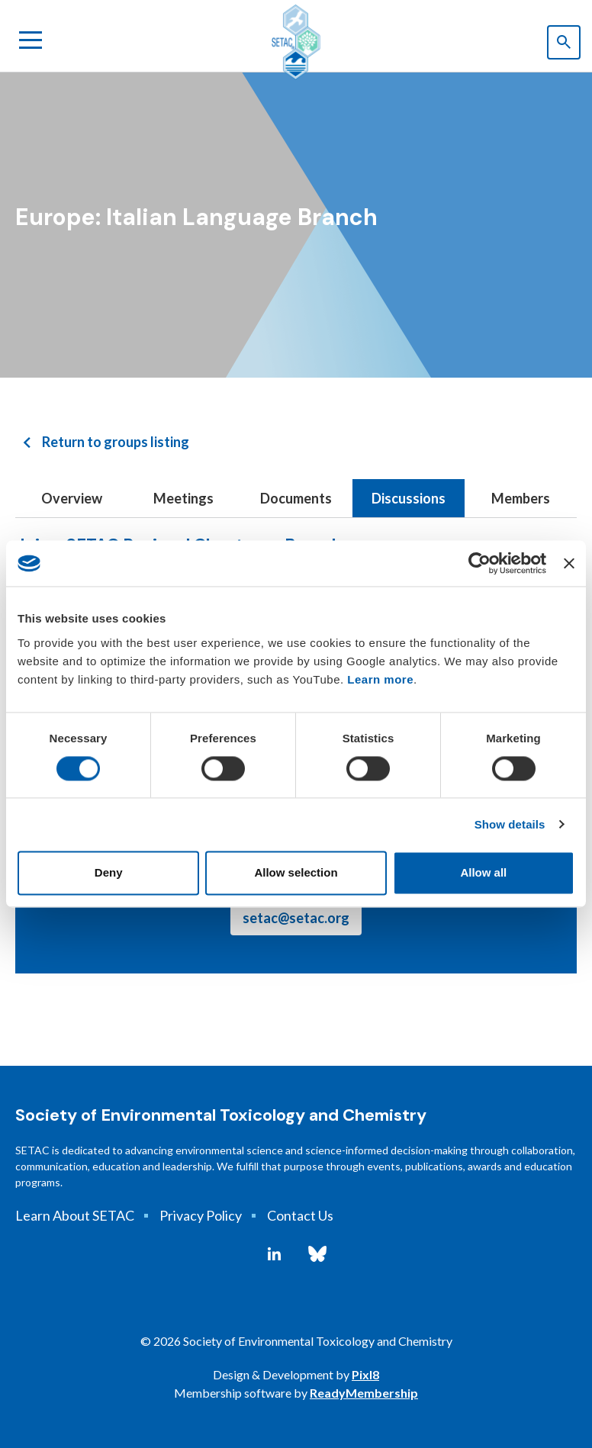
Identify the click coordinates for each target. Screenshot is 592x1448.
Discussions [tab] (409, 498)
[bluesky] (317, 1254)
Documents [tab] (296, 498)
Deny (109, 873)
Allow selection (295, 873)
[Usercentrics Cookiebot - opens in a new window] (479, 563)
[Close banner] (569, 563)
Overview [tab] (71, 498)
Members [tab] (520, 498)
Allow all (483, 873)
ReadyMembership (364, 1392)
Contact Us (300, 1215)
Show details (510, 824)
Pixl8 (365, 1374)
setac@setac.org (296, 917)
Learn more (380, 679)
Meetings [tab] (183, 498)
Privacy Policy (200, 1215)
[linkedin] (274, 1254)
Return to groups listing (115, 441)
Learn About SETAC (74, 1215)
